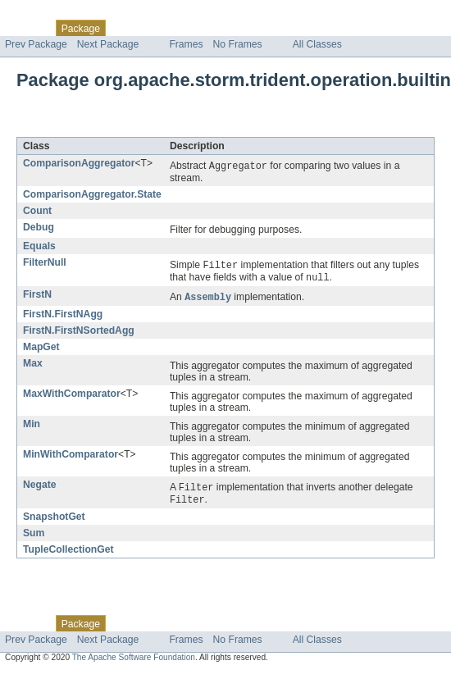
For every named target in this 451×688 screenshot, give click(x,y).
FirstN (37, 297)
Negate (40, 488)
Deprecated (233, 28)
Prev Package (36, 44)
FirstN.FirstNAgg (62, 317)
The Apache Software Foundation (133, 662)
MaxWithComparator (72, 397)
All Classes (317, 44)
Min (31, 427)
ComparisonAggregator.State (92, 195)
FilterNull (44, 263)
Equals (39, 247)
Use (158, 28)
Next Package (108, 44)
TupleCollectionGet (68, 554)
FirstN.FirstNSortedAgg (78, 333)
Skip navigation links (45, 14)
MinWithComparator (70, 457)
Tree (187, 28)
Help (313, 28)
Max (33, 366)
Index (280, 28)
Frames (186, 44)
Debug (38, 228)
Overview (26, 28)
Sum (33, 538)
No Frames (237, 44)
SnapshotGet (54, 521)
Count (37, 211)
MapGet (41, 350)
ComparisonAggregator (78, 163)
